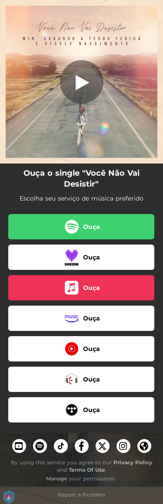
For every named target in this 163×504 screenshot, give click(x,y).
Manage (56, 478)
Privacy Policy (132, 462)
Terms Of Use (87, 470)
